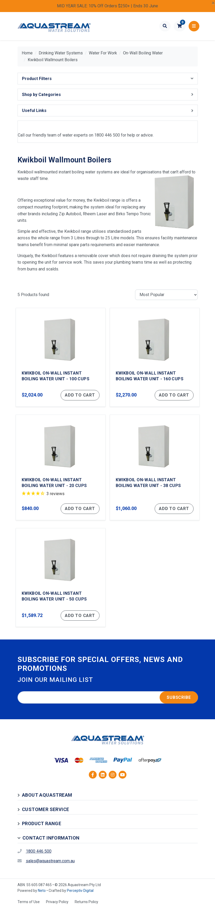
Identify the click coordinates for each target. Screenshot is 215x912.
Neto (42, 894)
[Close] (213, 3)
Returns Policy (86, 905)
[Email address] (108, 700)
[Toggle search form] (165, 26)
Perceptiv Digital (80, 894)
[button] (179, 26)
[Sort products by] (166, 295)
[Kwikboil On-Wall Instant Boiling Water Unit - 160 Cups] (154, 357)
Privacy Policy (57, 905)
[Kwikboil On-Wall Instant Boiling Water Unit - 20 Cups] (60, 469)
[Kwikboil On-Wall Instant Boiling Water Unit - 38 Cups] (154, 469)
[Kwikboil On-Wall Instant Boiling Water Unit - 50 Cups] (60, 580)
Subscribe (179, 700)
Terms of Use (29, 905)
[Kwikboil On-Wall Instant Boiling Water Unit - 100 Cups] (60, 357)
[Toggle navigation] (194, 26)
